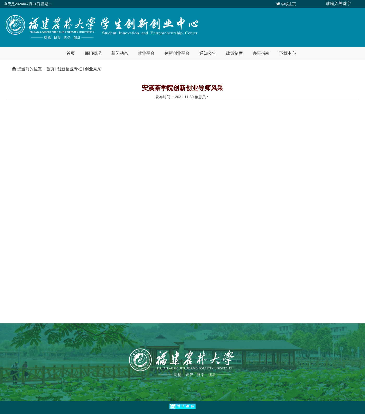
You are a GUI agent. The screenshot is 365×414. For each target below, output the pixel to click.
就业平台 (146, 53)
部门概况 (93, 53)
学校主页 (288, 4)
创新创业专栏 (69, 69)
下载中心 (287, 53)
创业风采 (93, 69)
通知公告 (207, 53)
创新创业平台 (177, 53)
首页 (70, 53)
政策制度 (234, 53)
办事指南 (261, 53)
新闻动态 (119, 53)
